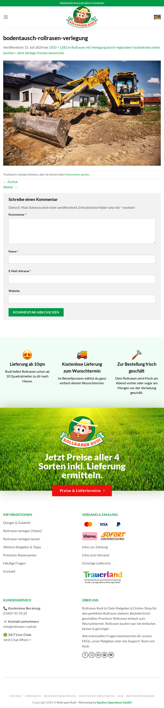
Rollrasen (110, 613)
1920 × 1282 (58, 47)
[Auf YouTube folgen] (111, 655)
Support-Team (138, 641)
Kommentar (17, 214)
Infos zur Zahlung (95, 547)
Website (14, 291)
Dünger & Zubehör (17, 523)
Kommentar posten (77, 174)
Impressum (33, 696)
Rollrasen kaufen (117, 623)
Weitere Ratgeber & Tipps (22, 547)
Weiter (10, 187)
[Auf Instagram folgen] (92, 655)
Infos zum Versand (95, 555)
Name (13, 251)
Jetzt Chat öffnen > (17, 640)
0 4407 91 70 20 (15, 613)
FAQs (86, 641)
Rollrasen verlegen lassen (21, 539)
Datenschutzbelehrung (97, 696)
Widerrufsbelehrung (60, 696)
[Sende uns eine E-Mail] (98, 655)
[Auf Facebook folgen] (85, 655)
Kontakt (9, 571)
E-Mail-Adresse (20, 271)
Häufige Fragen (14, 563)
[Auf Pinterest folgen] (105, 655)
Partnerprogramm (140, 696)
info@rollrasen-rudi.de (19, 626)
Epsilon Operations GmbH (114, 702)
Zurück (10, 182)
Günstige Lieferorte (96, 563)
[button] (5, 17)
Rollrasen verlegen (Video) (22, 531)
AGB (120, 696)
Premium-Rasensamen (20, 555)
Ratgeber (107, 641)
